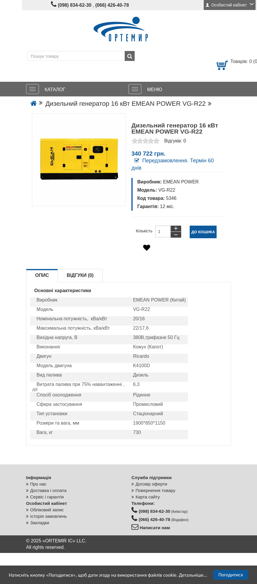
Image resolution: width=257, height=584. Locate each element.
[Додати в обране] (147, 247)
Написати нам (154, 527)
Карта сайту (148, 496)
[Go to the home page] (33, 103)
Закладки (39, 522)
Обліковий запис (47, 509)
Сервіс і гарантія (47, 496)
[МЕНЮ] (134, 89)
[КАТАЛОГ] (32, 89)
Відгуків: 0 (175, 140)
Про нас (38, 483)
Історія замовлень (48, 516)
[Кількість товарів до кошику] (162, 231)
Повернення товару (155, 490)
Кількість (144, 231)
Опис (42, 275)
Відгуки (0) (80, 275)
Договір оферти (151, 483)
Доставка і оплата (48, 490)
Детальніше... (193, 575)
